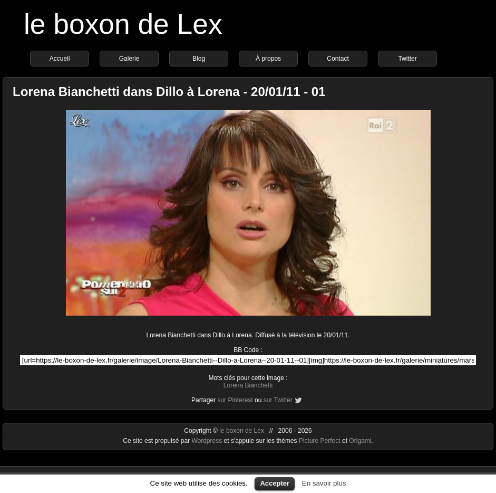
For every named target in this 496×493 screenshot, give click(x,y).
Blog (198, 58)
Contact (337, 58)
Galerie (129, 58)
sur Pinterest (234, 400)
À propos (268, 58)
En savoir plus (324, 483)
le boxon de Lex (123, 24)
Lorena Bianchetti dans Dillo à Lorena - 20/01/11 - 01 (169, 91)
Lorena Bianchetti (248, 385)
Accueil (60, 58)
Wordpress (207, 440)
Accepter (274, 483)
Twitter (407, 58)
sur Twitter (278, 400)
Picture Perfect (320, 440)
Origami (360, 440)
